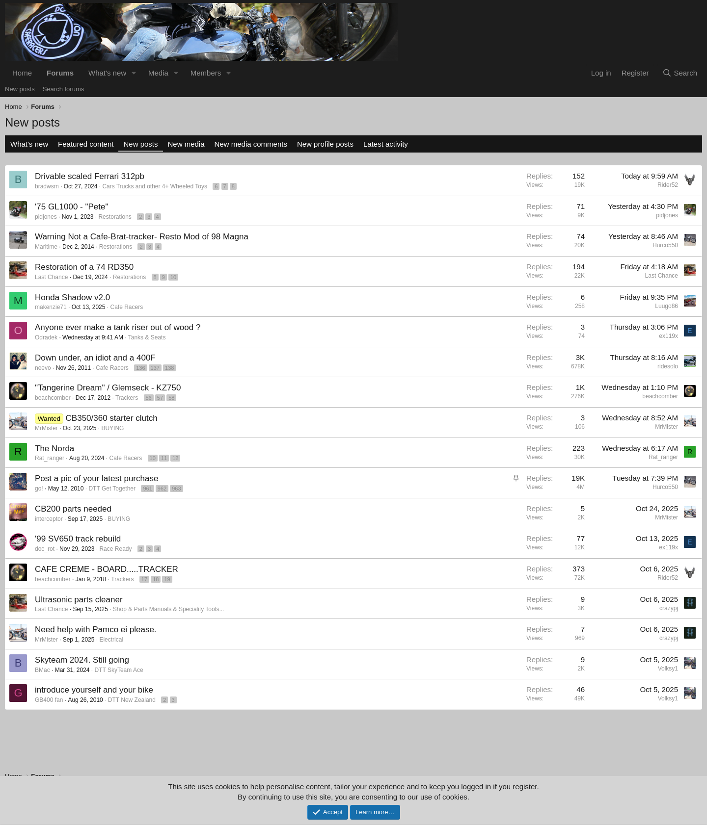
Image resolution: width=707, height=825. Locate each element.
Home (22, 73)
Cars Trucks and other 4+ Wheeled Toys (154, 186)
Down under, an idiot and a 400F (95, 357)
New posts (20, 89)
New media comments (251, 144)
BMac (42, 670)
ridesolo (667, 366)
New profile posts (325, 144)
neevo (43, 367)
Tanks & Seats (147, 337)
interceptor (49, 519)
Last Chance (51, 277)
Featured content (85, 144)
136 (140, 368)
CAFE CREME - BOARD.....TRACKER (106, 569)
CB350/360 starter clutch (112, 418)
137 (155, 368)
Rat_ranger (49, 458)
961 (147, 488)
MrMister (46, 428)
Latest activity (385, 144)
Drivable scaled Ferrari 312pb (89, 176)
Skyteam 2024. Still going (82, 660)
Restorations (114, 216)
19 (167, 579)
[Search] (679, 73)
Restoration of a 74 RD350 (84, 267)
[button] (134, 73)
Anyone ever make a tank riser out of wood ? (117, 327)
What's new (107, 73)
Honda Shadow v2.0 (72, 297)
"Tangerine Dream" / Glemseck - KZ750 (108, 387)
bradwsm (47, 186)
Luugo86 (666, 306)
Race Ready (115, 548)
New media (186, 144)
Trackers (126, 397)
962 (162, 488)
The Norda (54, 448)
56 (149, 398)
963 (176, 488)
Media (158, 73)
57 (160, 398)
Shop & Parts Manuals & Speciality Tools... (168, 609)
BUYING (112, 428)
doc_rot (44, 548)
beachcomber (53, 397)
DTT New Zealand (132, 699)
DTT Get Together (112, 488)
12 (175, 458)
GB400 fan (49, 699)
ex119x (668, 336)
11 (164, 458)
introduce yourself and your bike (94, 690)
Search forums (63, 89)
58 (171, 398)
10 (173, 277)
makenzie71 (51, 307)
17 (144, 579)
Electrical (111, 639)
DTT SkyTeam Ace (118, 670)
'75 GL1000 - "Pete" (72, 206)
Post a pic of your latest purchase (96, 478)
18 (156, 579)
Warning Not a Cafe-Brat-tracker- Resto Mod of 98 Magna (141, 236)
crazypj (668, 608)
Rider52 (667, 184)
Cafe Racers (126, 307)
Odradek (46, 337)
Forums (60, 73)
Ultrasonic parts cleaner (79, 599)
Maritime (46, 246)
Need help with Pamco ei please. (96, 629)
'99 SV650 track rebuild (78, 538)
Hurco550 (665, 245)
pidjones (46, 216)
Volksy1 (668, 668)
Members (205, 73)
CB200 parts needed (73, 509)
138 (169, 368)
